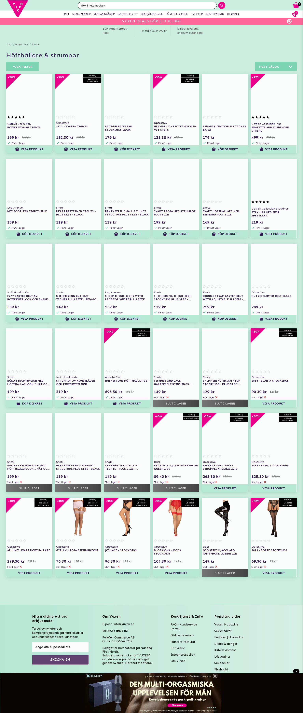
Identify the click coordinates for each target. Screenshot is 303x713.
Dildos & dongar (225, 644)
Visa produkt (29, 149)
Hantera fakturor (183, 642)
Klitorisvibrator (225, 650)
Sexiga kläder (22, 44)
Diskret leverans (182, 635)
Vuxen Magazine (226, 624)
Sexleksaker (222, 631)
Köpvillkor (178, 648)
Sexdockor (221, 663)
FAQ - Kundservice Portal (184, 627)
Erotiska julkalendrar (229, 637)
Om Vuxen (178, 661)
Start (9, 44)
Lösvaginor (222, 656)
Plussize (36, 44)
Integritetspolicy (183, 654)
